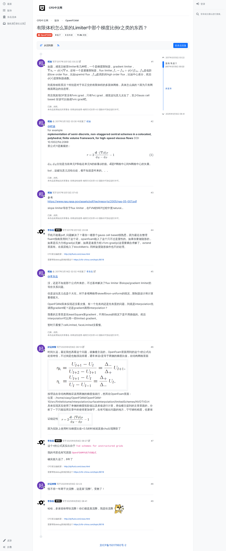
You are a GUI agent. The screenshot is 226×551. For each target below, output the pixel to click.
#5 (152, 271)
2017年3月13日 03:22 (67, 61)
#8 (152, 484)
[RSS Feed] (58, 45)
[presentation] (58, 70)
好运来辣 (52, 347)
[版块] (16, 10)
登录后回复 (180, 45)
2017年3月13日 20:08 (77, 230)
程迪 (50, 61)
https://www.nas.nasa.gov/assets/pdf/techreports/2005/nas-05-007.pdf (92, 201)
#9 (152, 501)
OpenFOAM (45, 35)
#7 (152, 440)
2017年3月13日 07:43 (67, 192)
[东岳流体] (16, 17)
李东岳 (51, 230)
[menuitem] (210, 4)
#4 (152, 230)
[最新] (16, 4)
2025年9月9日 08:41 (77, 501)
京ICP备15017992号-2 (113, 545)
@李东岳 (53, 276)
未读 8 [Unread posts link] (168, 88)
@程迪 (51, 126)
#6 (152, 347)
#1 (152, 61)
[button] (16, 540)
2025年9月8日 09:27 (77, 440)
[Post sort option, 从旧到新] (46, 45)
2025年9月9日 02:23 (71, 484)
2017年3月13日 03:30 (66, 121)
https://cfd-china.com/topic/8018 (89, 259)
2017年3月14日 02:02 (66, 271)
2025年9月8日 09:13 (71, 347)
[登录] (210, 4)
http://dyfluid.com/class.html (77, 254)
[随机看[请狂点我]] (16, 23)
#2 (152, 121)
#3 (152, 192)
